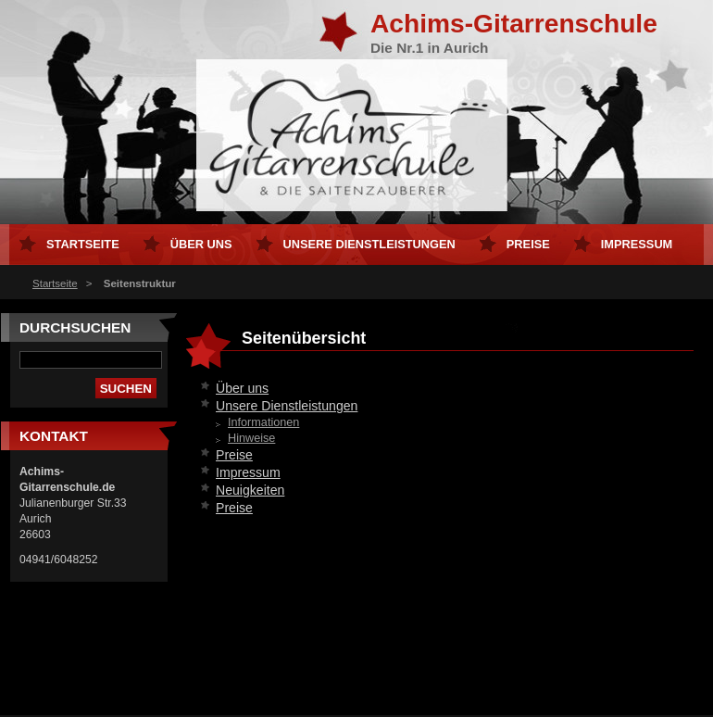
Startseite (55, 283)
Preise (234, 454)
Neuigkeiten (250, 490)
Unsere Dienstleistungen (286, 405)
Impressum (248, 472)
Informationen (263, 422)
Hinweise (251, 438)
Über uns (242, 388)
